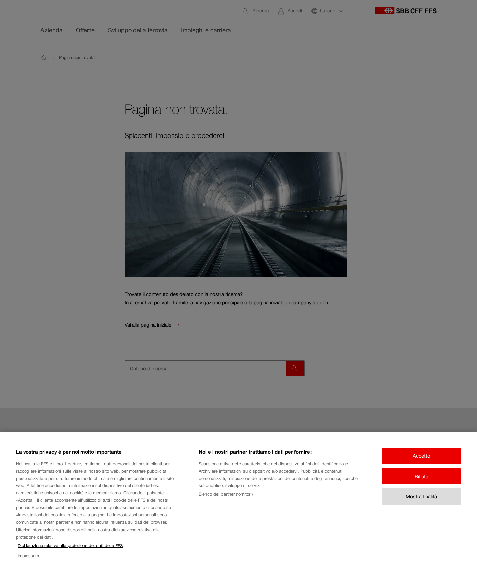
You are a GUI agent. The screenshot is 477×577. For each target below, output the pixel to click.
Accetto (421, 464)
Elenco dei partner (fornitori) (226, 502)
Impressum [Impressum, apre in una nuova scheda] (28, 563)
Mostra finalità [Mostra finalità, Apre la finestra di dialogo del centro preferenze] (421, 504)
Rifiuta (421, 484)
